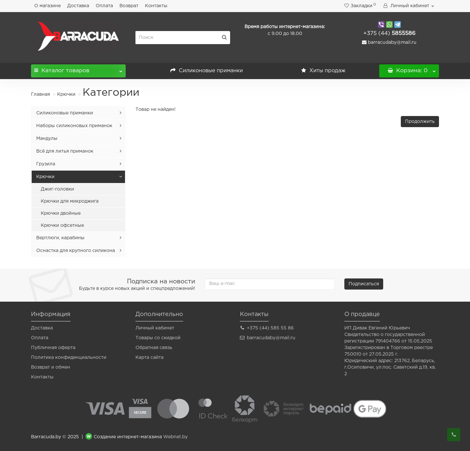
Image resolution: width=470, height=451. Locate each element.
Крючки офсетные (62, 225)
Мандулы (46, 139)
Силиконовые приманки (206, 70)
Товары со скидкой (157, 338)
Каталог (78, 68)
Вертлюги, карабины (60, 238)
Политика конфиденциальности (68, 357)
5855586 (389, 33)
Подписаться (364, 284)
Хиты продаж (323, 70)
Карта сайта (149, 357)
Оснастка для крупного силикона (75, 251)
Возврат (128, 6)
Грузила (45, 164)
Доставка (78, 6)
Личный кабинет (154, 328)
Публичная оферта (53, 348)
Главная (40, 94)
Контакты (156, 6)
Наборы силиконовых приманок (74, 126)
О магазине (47, 6)
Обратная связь (153, 348)
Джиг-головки (57, 189)
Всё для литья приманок (64, 151)
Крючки (66, 94)
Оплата (104, 6)
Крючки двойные (61, 213)
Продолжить (420, 122)
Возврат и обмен (50, 367)
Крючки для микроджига (70, 201)
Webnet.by (175, 437)
